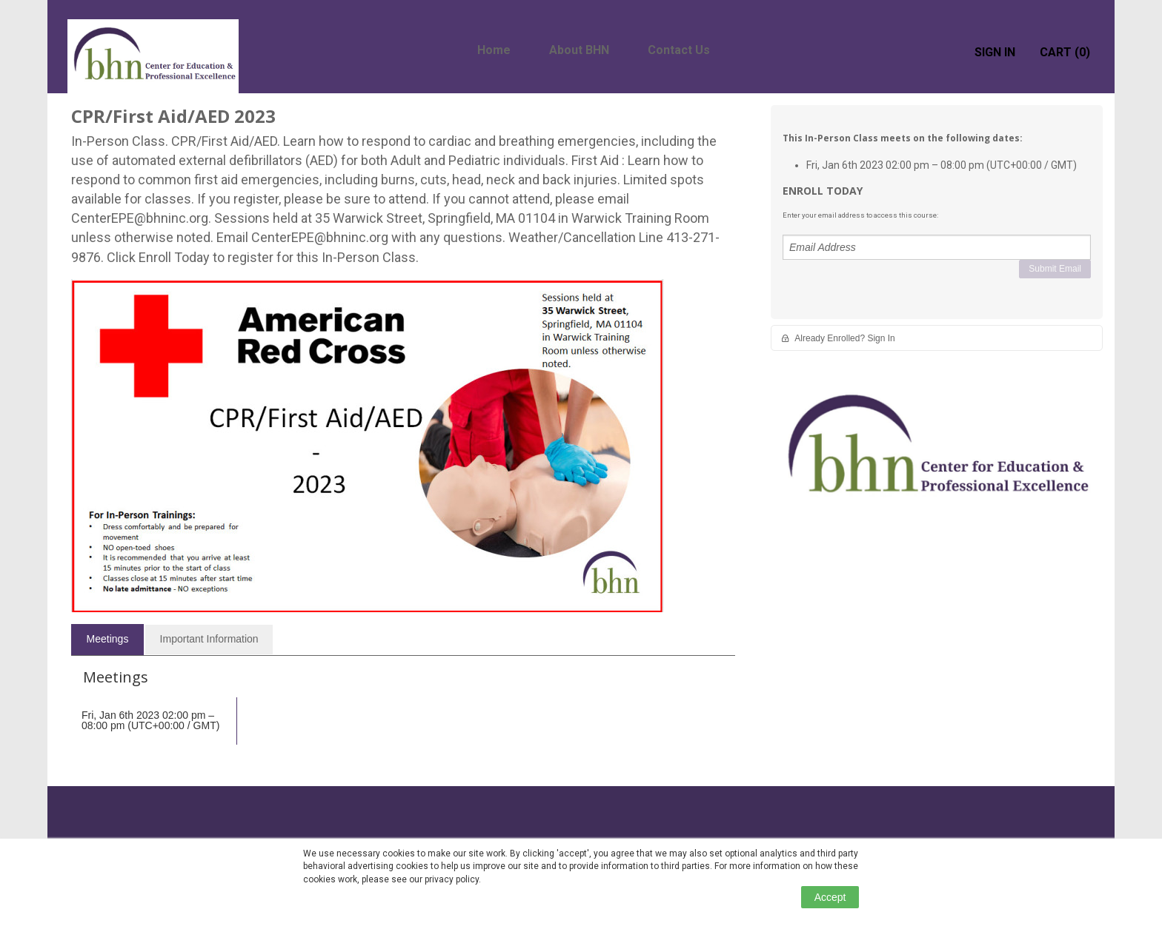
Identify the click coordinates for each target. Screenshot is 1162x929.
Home (494, 50)
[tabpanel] (403, 718)
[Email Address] (937, 247)
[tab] (107, 639)
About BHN (579, 50)
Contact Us (679, 50)
